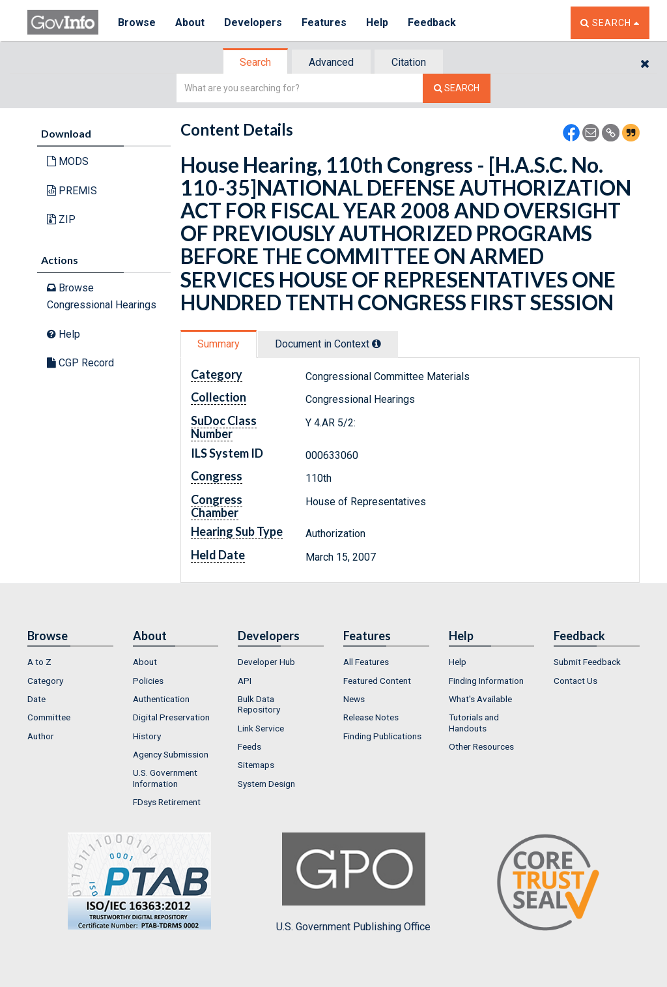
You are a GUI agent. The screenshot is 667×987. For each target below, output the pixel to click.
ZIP (61, 219)
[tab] (256, 62)
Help (377, 22)
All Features (366, 661)
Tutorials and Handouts (474, 722)
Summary (218, 344)
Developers (253, 22)
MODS (68, 161)
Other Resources (481, 746)
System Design (266, 783)
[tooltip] (376, 343)
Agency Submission (170, 754)
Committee (48, 717)
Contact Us (575, 680)
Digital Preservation (171, 717)
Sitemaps (256, 764)
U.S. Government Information (165, 777)
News (354, 699)
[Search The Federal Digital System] (456, 88)
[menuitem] (70, 661)
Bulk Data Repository (259, 704)
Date (36, 699)
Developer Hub (266, 661)
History (147, 736)
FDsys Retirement (167, 802)
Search (255, 62)
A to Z (39, 661)
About (190, 22)
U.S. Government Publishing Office (353, 882)
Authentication (161, 699)
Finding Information (486, 680)
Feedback (432, 22)
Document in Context (328, 344)
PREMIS (72, 190)
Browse (137, 22)
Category (45, 680)
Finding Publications (382, 736)
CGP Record (80, 363)
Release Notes (371, 717)
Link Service (261, 728)
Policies (148, 680)
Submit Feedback (587, 661)
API (244, 680)
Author (40, 736)
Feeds (249, 746)
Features (324, 22)
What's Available (480, 699)
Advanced (331, 62)
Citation (408, 62)
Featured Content (377, 680)
